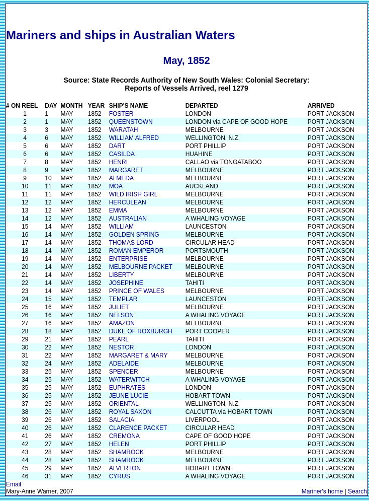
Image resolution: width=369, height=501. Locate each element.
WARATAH (123, 129)
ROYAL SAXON (130, 411)
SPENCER (123, 371)
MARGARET (126, 170)
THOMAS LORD (131, 242)
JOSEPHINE (126, 283)
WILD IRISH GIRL (133, 194)
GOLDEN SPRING (134, 234)
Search (357, 491)
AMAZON (122, 323)
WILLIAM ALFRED (134, 137)
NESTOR (121, 347)
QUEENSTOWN (131, 121)
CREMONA (124, 436)
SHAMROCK (126, 452)
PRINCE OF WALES (136, 291)
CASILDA (122, 154)
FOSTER (121, 113)
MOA (116, 186)
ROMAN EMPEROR (136, 250)
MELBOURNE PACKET (140, 266)
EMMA (118, 210)
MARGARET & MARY (138, 355)
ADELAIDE (124, 363)
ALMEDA (121, 178)
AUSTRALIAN (128, 218)
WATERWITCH (129, 379)
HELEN (119, 444)
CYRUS (119, 476)
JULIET (119, 307)
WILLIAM (121, 226)
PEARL (119, 339)
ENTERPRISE (128, 258)
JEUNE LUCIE (128, 395)
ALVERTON (125, 468)
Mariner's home (322, 491)
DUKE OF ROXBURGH (140, 331)
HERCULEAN (127, 202)
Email (13, 484)
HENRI (118, 162)
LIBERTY (121, 274)
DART (117, 146)
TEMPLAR (123, 299)
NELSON (121, 315)
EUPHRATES (127, 387)
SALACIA (122, 419)
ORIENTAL (124, 403)
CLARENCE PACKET (138, 428)
